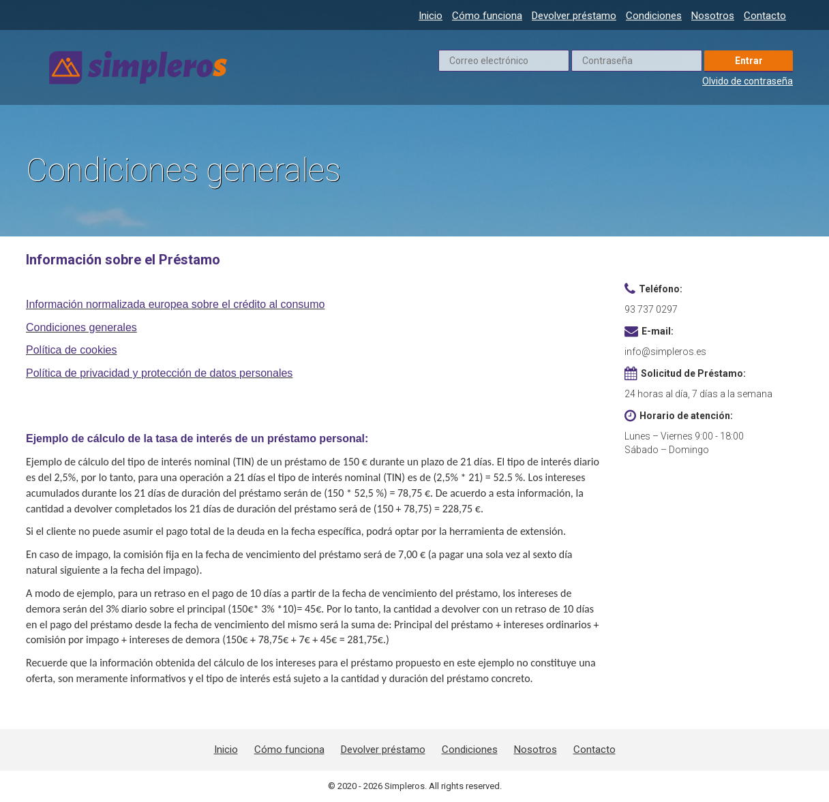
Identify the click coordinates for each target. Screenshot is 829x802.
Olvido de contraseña (747, 81)
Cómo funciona (487, 16)
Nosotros (712, 16)
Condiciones (654, 16)
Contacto (765, 16)
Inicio (430, 16)
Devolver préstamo (574, 16)
